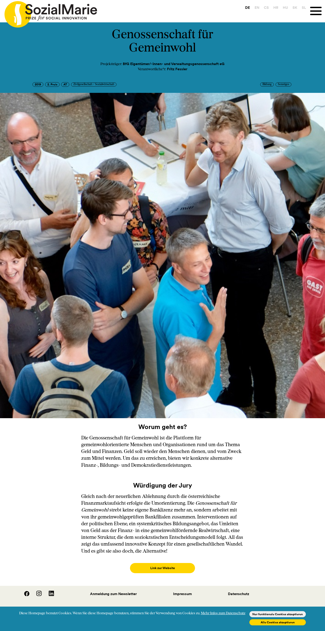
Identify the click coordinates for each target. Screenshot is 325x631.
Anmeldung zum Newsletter (113, 589)
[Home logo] (48, 12)
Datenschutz (238, 589)
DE (247, 7)
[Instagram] (36, 590)
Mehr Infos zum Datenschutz (223, 613)
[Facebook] (24, 590)
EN (256, 7)
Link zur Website (162, 568)
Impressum (182, 589)
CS (266, 7)
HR (275, 7)
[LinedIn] (48, 590)
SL (304, 7)
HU (285, 7)
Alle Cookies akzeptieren (278, 622)
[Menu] (317, 11)
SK (294, 7)
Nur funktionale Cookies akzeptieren (277, 614)
